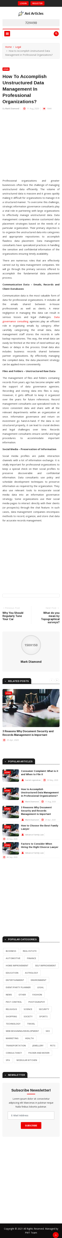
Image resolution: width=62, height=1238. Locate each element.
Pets (52, 1045)
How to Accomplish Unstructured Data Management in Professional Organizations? (40, 792)
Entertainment (15, 980)
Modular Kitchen (27, 1060)
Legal (18, 46)
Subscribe (31, 1125)
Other (22, 994)
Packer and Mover (38, 1052)
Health (29, 1038)
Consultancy (14, 1052)
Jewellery (37, 1045)
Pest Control (14, 1001)
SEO (48, 1030)
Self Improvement (45, 965)
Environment (38, 980)
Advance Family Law (34, 834)
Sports (43, 1016)
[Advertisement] (31, 146)
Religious (11, 1009)
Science (28, 1009)
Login (23, 3)
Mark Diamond (12, 108)
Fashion (37, 994)
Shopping (11, 1016)
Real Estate (30, 950)
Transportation (16, 1045)
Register (37, 3)
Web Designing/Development (22, 1030)
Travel (31, 1023)
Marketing (12, 1038)
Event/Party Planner (18, 987)
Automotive (13, 958)
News (9, 994)
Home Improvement (17, 965)
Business (11, 950)
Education (12, 972)
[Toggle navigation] (7, 33)
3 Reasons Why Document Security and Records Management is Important (36, 810)
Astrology (31, 972)
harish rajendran (33, 780)
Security (44, 1009)
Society (28, 1016)
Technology (13, 1023)
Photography (36, 1001)
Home (8, 46)
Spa (8, 1060)
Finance (31, 958)
